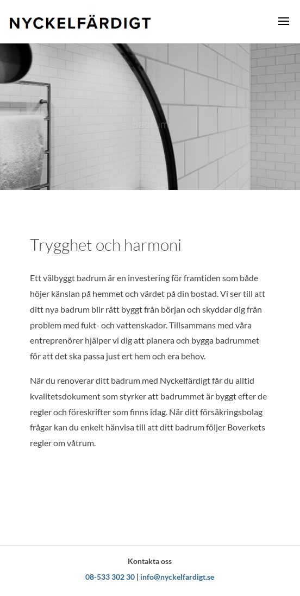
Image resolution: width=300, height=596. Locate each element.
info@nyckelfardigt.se (177, 576)
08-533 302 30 (110, 576)
